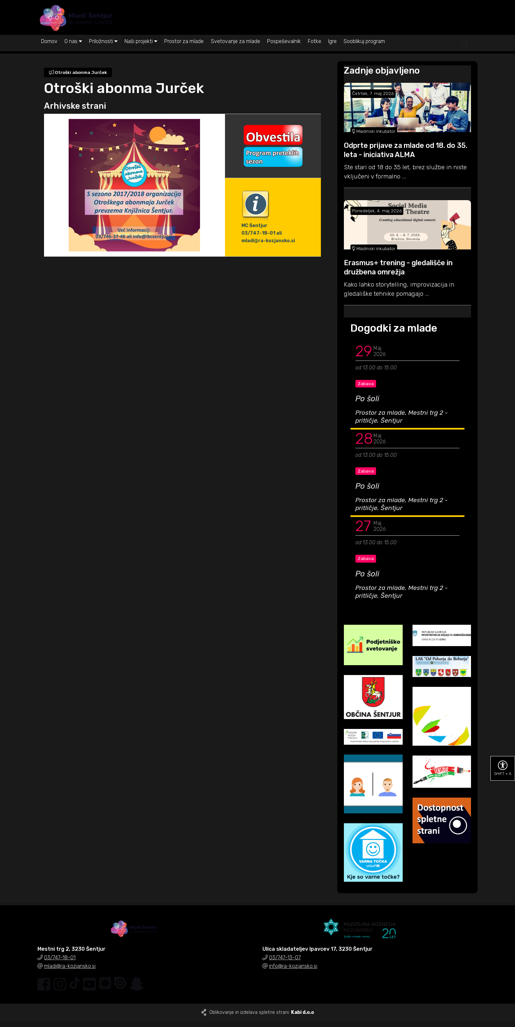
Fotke (351, 49)
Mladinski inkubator (373, 137)
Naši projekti (158, 49)
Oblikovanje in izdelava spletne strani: (261, 1018)
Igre (373, 49)
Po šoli (367, 404)
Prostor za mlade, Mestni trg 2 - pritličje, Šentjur (401, 423)
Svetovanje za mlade (262, 49)
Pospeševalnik (315, 49)
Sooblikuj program (410, 49)
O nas (80, 49)
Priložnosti (115, 49)
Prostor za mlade (206, 49)
